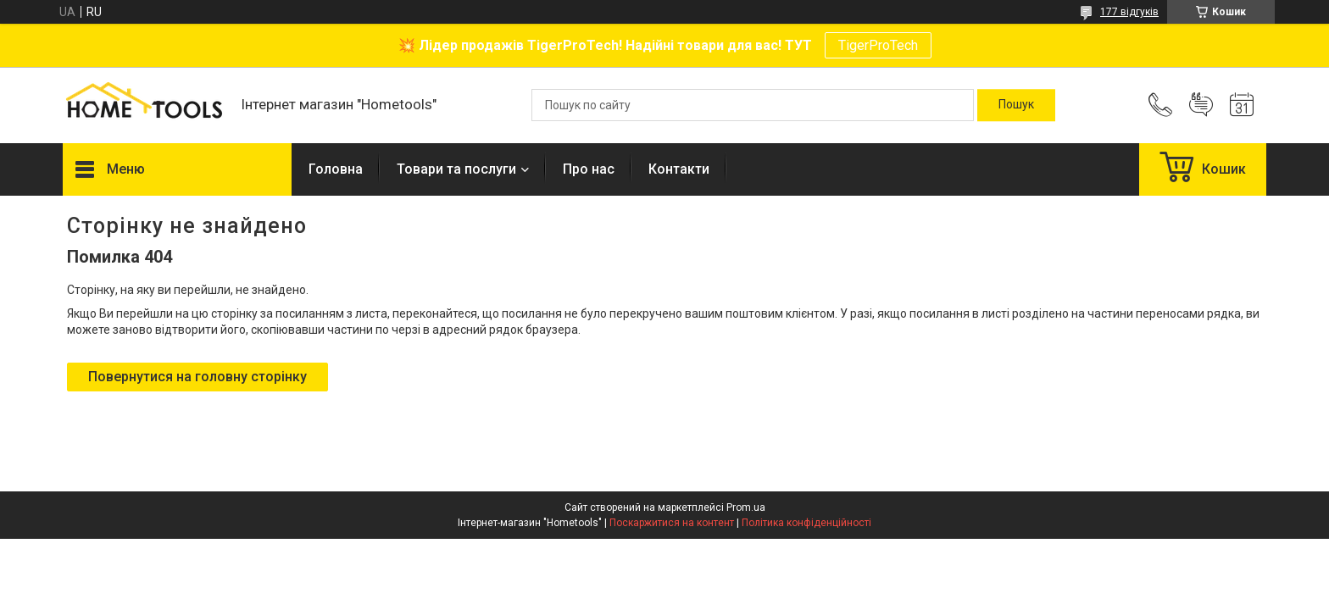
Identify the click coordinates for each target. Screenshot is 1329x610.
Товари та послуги (456, 169)
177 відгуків (1129, 12)
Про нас (588, 169)
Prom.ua (745, 507)
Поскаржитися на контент (671, 523)
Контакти (678, 169)
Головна (336, 169)
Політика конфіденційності (806, 523)
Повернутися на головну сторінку (197, 377)
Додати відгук (1201, 105)
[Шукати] (1016, 105)
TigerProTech (878, 45)
